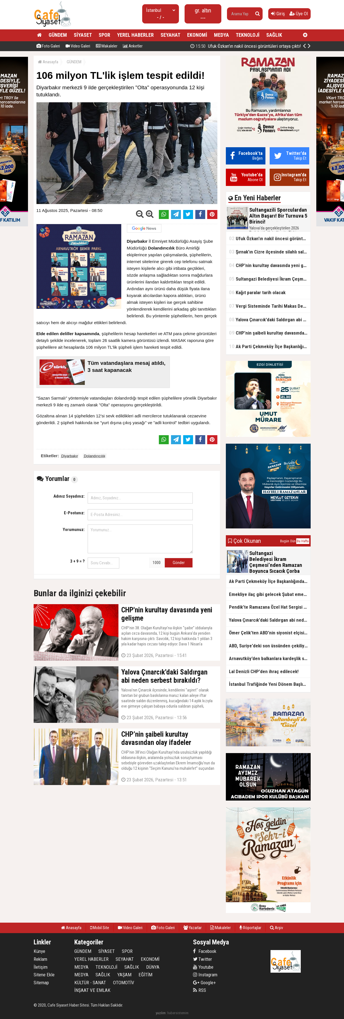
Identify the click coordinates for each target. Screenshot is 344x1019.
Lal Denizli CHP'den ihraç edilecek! (263, 671)
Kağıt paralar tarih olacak (257, 292)
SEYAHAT (170, 35)
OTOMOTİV (123, 982)
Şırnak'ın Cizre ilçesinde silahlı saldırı (269, 251)
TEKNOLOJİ (247, 35)
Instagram (205, 974)
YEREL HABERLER (135, 35)
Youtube (203, 967)
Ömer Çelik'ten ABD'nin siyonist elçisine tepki (269, 633)
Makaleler (106, 46)
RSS (199, 990)
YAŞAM (124, 974)
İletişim (40, 967)
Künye (39, 951)
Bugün (284, 541)
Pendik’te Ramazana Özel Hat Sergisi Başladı (269, 607)
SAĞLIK (274, 35)
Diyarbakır (69, 456)
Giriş (278, 13)
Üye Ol (298, 13)
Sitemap (41, 982)
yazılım (161, 1013)
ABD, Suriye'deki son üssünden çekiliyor (269, 646)
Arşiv (276, 927)
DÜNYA (152, 967)
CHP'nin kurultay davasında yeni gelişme (269, 265)
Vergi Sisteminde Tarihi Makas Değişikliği (269, 306)
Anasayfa (48, 61)
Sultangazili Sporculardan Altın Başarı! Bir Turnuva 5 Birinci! (253, 46)
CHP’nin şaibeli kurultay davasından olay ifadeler (269, 332)
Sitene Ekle (44, 974)
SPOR (104, 35)
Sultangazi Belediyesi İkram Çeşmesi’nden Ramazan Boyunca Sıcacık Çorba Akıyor (269, 279)
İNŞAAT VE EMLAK (92, 990)
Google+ (204, 982)
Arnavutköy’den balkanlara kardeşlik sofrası (269, 658)
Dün (293, 541)
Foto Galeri (48, 46)
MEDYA (221, 35)
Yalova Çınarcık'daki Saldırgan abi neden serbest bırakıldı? (269, 319)
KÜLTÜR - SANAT (90, 982)
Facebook (204, 951)
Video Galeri (78, 46)
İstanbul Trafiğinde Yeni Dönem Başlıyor (269, 684)
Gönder (179, 562)
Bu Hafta (303, 541)
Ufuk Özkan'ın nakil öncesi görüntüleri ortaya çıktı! (269, 238)
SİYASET (83, 35)
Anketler (132, 46)
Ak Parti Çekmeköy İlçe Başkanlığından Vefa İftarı (269, 346)
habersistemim (178, 1013)
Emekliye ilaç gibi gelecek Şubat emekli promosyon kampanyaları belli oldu (269, 594)
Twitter (202, 959)
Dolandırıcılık (94, 456)
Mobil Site (99, 927)
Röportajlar (250, 927)
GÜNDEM (58, 35)
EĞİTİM (145, 974)
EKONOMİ (197, 35)
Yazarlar (192, 927)
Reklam (40, 959)
